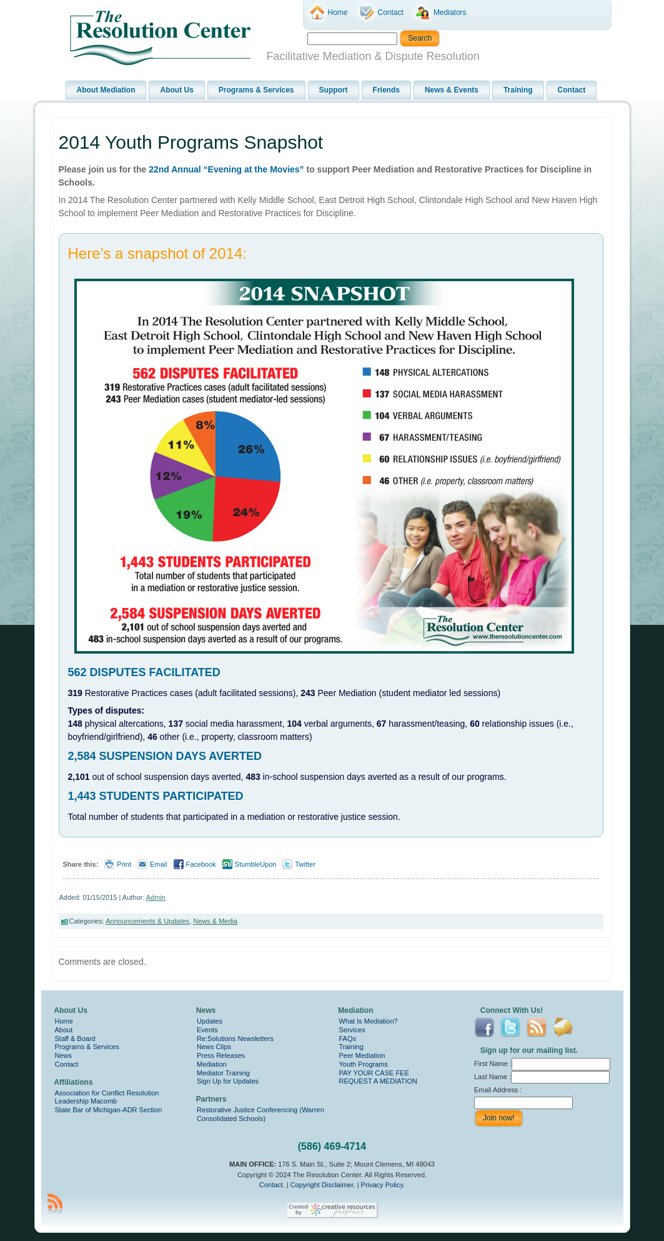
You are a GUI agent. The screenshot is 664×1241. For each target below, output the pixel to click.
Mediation (212, 1064)
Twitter (305, 864)
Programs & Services (87, 1046)
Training (351, 1046)
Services (352, 1030)
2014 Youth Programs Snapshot (191, 142)
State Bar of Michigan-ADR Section (108, 1110)
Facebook (201, 864)
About (64, 1030)
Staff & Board (75, 1038)
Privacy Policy (382, 1185)
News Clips (214, 1046)
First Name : (542, 1063)
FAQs (348, 1038)
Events (207, 1030)
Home (64, 1021)
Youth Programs (363, 1064)
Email (158, 864)
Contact (67, 1064)
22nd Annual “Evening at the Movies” (226, 169)
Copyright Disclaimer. (322, 1185)
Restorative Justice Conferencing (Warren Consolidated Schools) (260, 1114)
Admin (156, 897)
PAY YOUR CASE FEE (374, 1073)
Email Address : (498, 1090)
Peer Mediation (362, 1055)
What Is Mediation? (368, 1021)
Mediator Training (223, 1073)
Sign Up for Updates (228, 1081)
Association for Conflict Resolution (107, 1093)
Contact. (272, 1185)
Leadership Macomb (86, 1101)
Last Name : (542, 1076)
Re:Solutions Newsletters (235, 1038)
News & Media (215, 921)
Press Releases (221, 1055)
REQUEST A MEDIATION (378, 1081)
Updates (209, 1021)
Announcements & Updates (147, 921)
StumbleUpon (256, 864)
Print (124, 864)
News (63, 1055)
